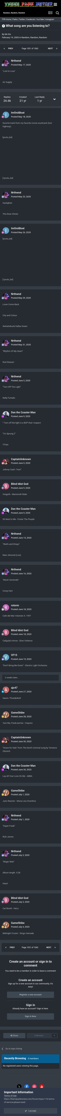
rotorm (15, 605)
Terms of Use (10, 1095)
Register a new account (31, 994)
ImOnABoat (18, 112)
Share (14, 1035)
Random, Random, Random (34, 37)
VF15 (14, 655)
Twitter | (22, 19)
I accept (30, 1111)
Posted (21, 65)
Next (50, 48)
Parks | (16, 19)
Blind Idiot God (19, 483)
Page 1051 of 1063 (30, 48)
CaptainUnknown (21, 459)
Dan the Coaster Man (23, 412)
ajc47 (14, 687)
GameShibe (18, 712)
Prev (10, 48)
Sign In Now (30, 1016)
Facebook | (31, 19)
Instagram (49, 19)
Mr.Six (8, 34)
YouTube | (40, 19)
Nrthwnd (16, 60)
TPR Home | (7, 19)
